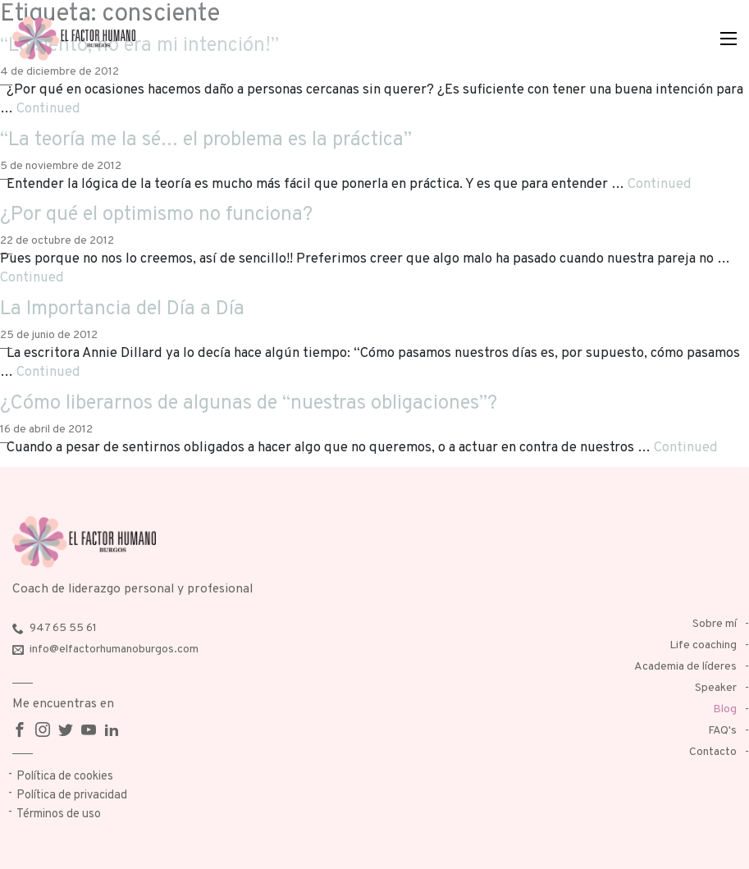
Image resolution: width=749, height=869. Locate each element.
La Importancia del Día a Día (122, 309)
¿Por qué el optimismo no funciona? (156, 215)
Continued (48, 108)
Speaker (716, 688)
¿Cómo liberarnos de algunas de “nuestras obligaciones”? (248, 403)
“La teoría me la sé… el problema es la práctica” (206, 140)
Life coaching (703, 645)
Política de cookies (64, 776)
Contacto (713, 752)
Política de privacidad (71, 795)
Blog (725, 709)
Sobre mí (714, 624)
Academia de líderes (685, 667)
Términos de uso (58, 814)
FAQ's (722, 731)
